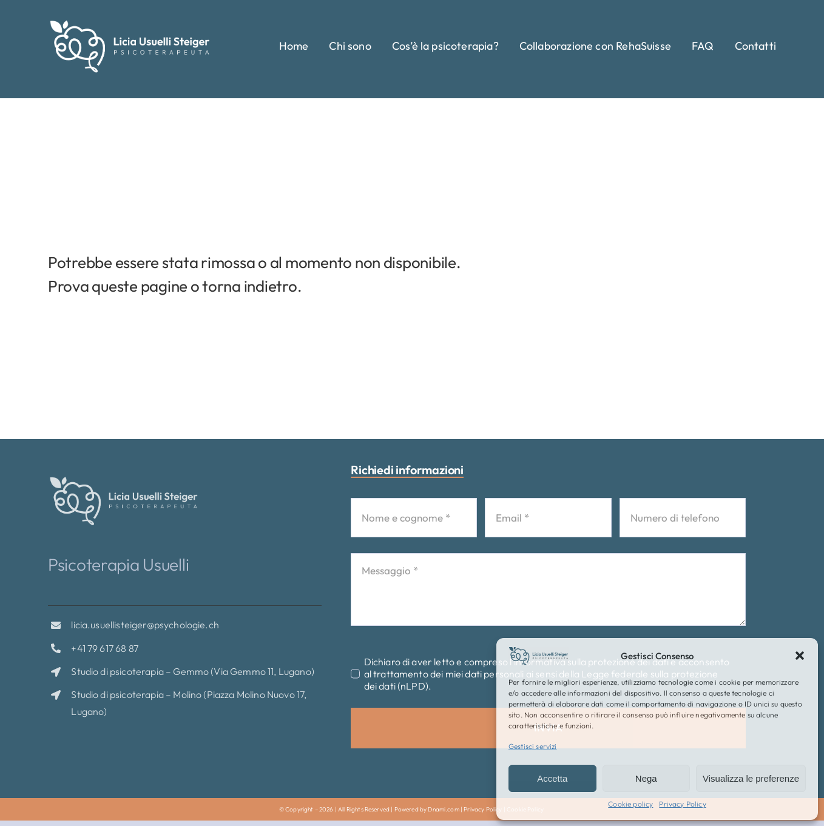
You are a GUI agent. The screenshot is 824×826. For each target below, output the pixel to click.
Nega (646, 778)
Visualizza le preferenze (751, 778)
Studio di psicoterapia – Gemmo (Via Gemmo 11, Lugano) (192, 675)
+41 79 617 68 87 (104, 651)
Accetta (552, 778)
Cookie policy (630, 803)
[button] (800, 656)
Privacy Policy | (485, 809)
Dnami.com (443, 809)
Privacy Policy (682, 803)
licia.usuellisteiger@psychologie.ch (145, 628)
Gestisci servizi (532, 746)
